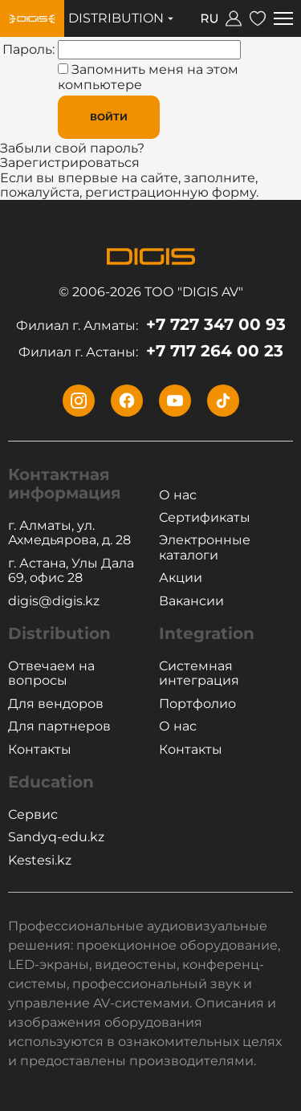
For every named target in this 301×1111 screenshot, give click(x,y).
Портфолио (197, 704)
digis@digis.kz (54, 601)
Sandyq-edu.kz (56, 837)
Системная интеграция (199, 673)
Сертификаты (204, 518)
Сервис (33, 815)
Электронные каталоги (204, 547)
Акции (180, 578)
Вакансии (191, 601)
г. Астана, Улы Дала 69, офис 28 (71, 570)
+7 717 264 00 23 (150, 351)
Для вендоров (56, 704)
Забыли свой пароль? (72, 148)
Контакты (39, 750)
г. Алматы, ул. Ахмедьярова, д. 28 (69, 533)
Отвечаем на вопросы (51, 673)
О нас (178, 495)
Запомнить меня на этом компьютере (148, 77)
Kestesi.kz (39, 860)
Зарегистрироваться (70, 162)
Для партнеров (59, 726)
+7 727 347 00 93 (151, 324)
